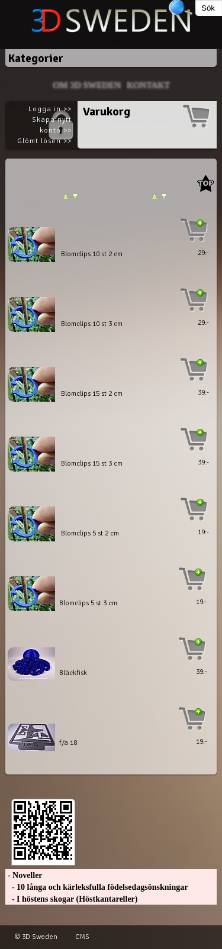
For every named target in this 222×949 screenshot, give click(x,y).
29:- (203, 252)
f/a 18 (68, 742)
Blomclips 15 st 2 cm (92, 393)
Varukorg (106, 111)
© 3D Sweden (36, 936)
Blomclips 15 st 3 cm (92, 463)
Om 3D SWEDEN (87, 85)
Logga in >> (50, 109)
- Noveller (23, 875)
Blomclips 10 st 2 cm (92, 254)
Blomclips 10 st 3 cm (92, 323)
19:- (203, 532)
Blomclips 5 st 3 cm (88, 603)
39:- (203, 392)
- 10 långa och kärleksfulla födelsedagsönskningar (96, 887)
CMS (82, 936)
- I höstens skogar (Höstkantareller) (71, 899)
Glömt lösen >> (44, 141)
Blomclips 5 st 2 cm (90, 533)
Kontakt (148, 85)
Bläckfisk (73, 673)
